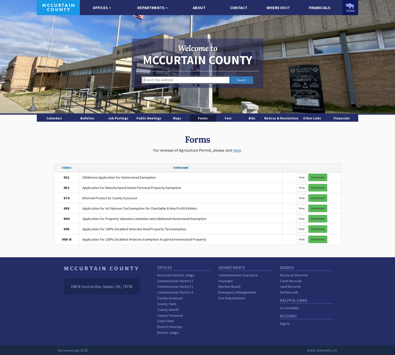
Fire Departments (231, 298)
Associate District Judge (175, 275)
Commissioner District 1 (175, 281)
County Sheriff (167, 309)
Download (317, 177)
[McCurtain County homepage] (58, 7)
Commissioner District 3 (175, 292)
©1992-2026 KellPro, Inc (322, 350)
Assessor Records (294, 275)
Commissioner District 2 (175, 286)
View (302, 177)
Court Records (291, 281)
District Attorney (169, 327)
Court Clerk (165, 321)
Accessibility (289, 308)
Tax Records (289, 292)
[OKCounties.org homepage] (350, 7)
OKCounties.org (68, 350)
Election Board (229, 286)
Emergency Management (237, 292)
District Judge (168, 332)
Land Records (290, 286)
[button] (102, 7)
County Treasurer (170, 315)
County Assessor (170, 298)
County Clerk (166, 304)
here (237, 150)
